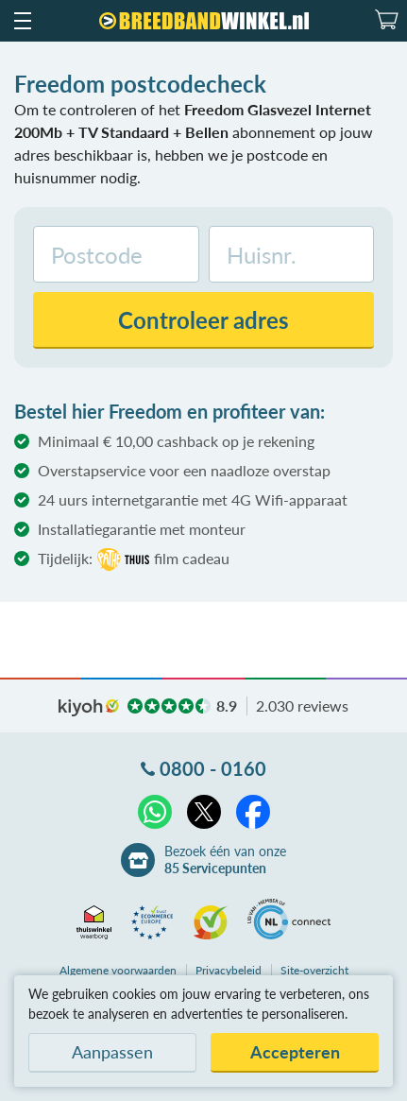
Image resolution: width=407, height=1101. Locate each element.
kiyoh (89, 707)
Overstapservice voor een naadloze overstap (184, 470)
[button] (21, 21)
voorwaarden (118, 970)
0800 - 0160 (213, 768)
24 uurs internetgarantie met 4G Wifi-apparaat (193, 499)
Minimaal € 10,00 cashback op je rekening (176, 441)
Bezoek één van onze (225, 860)
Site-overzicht (314, 970)
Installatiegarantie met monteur (142, 529)
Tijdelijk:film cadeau (133, 559)
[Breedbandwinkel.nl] (204, 21)
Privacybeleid (228, 970)
